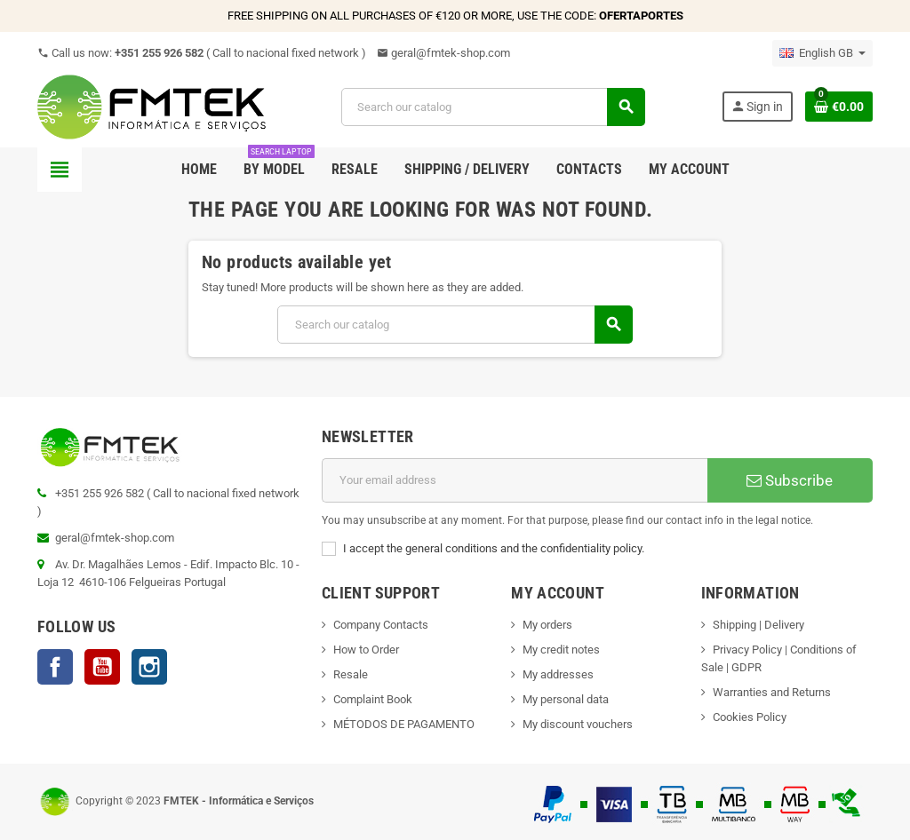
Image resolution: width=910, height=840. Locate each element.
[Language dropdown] (822, 53)
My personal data (566, 699)
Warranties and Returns (772, 692)
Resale (350, 674)
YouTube (102, 667)
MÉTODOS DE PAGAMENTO (404, 724)
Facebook (55, 667)
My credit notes (561, 649)
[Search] (492, 107)
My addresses (558, 674)
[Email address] (514, 480)
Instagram (149, 667)
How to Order (366, 649)
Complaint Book (372, 699)
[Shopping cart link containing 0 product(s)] (839, 106)
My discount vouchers (578, 724)
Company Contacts (380, 624)
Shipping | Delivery (758, 624)
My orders (547, 624)
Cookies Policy (749, 717)
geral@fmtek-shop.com (443, 52)
